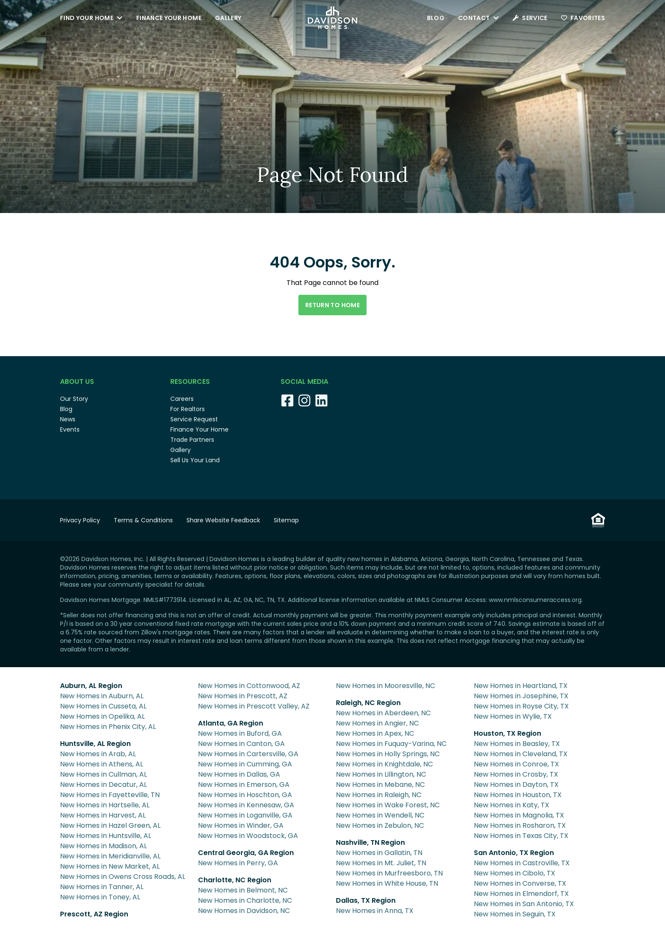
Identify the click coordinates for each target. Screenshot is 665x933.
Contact (478, 18)
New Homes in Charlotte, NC (245, 900)
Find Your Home (91, 18)
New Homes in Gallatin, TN (379, 853)
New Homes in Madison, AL (103, 846)
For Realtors (187, 409)
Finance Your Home (168, 18)
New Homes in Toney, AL (100, 897)
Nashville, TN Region (370, 842)
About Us (77, 381)
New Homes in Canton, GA (241, 744)
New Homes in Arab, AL (98, 754)
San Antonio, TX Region (514, 853)
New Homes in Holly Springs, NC (388, 754)
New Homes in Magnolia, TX (519, 815)
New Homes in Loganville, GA (245, 815)
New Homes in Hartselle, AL (104, 805)
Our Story (74, 399)
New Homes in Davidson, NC (244, 911)
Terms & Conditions (143, 520)
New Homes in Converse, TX (520, 883)
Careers (182, 399)
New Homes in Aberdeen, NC (383, 713)
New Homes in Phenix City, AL (108, 726)
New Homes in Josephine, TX (521, 696)
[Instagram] (304, 400)
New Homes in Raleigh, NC (378, 795)
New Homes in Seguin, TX (515, 914)
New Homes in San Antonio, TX (524, 904)
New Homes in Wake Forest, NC (388, 805)
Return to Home (332, 305)
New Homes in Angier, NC (377, 723)
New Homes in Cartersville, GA (248, 754)
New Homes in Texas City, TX (521, 836)
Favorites (583, 18)
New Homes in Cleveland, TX (521, 754)
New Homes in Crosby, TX (516, 774)
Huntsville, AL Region (95, 744)
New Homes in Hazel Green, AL (110, 825)
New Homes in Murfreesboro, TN (389, 873)
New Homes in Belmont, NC (243, 890)
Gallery (228, 18)
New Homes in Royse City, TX (521, 706)
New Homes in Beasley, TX (517, 744)
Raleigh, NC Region (368, 703)
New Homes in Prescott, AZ (242, 696)
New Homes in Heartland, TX (521, 686)
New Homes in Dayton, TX (516, 784)
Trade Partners (192, 439)
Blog (435, 18)
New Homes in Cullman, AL (103, 774)
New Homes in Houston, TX (518, 795)
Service (530, 18)
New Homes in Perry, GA (238, 863)
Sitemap (286, 520)
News (67, 419)
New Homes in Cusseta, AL (103, 706)
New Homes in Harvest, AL (103, 815)
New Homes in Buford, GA (240, 733)
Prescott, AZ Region (94, 914)
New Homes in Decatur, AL (103, 784)
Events (70, 429)
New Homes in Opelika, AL (102, 716)
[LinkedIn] (321, 400)
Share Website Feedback (223, 520)
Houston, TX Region (507, 733)
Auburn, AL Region (91, 686)
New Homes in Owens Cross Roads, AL (122, 876)
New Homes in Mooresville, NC (385, 686)
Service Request (194, 419)
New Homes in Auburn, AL (101, 696)
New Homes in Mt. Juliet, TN (381, 863)
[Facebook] (287, 400)
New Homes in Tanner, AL (101, 887)
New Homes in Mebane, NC (380, 784)
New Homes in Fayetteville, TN (110, 795)
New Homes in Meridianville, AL (110, 856)
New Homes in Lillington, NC (381, 774)
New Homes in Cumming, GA (245, 764)
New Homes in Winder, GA (241, 825)
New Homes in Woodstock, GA (248, 836)
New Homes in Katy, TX (511, 805)
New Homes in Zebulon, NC (380, 825)
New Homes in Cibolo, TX (514, 873)
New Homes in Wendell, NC (380, 815)
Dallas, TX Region (366, 900)
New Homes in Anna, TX (374, 911)
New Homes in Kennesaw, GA (246, 805)
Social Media (304, 381)
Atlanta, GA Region (230, 723)
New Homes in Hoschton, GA (245, 795)
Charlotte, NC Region (234, 880)
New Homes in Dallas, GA (239, 774)
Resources (190, 381)
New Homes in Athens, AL (101, 764)
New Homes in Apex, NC (375, 733)
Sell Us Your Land (195, 460)
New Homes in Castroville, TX (522, 863)
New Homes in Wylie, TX (513, 716)
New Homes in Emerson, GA (244, 784)
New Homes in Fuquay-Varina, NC (391, 744)
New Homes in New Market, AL (110, 866)
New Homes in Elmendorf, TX (521, 893)
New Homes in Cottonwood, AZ (249, 686)
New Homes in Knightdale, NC (384, 764)
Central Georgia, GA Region (246, 853)
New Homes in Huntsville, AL (105, 836)
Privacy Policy (80, 520)
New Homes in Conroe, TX (516, 764)
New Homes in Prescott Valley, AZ (254, 706)
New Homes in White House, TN (387, 883)
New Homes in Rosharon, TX (520, 825)
